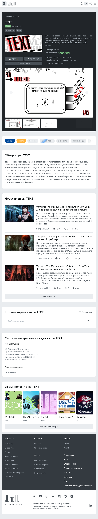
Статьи (38, 438)
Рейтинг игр (39, 469)
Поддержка (69, 455)
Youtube (67, 448)
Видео (67, 438)
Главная (8, 16)
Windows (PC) (17, 26)
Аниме (7, 452)
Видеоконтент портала (14, 472)
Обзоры (37, 444)
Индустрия (9, 460)
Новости (9, 438)
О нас (66, 481)
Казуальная (10, 30)
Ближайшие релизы (42, 464)
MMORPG (9, 444)
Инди (19, 30)
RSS (66, 459)
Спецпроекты (70, 464)
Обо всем (9, 477)
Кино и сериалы (11, 464)
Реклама (67, 473)
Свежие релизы (40, 460)
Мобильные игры (12, 468)
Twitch (66, 444)
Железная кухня (11, 456)
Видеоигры (9, 448)
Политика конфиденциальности (78, 486)
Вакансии (68, 477)
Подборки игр (40, 473)
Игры (17, 16)
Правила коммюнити (73, 468)
